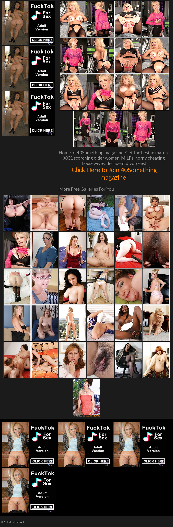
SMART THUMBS (93, 416)
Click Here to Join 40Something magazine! (114, 173)
